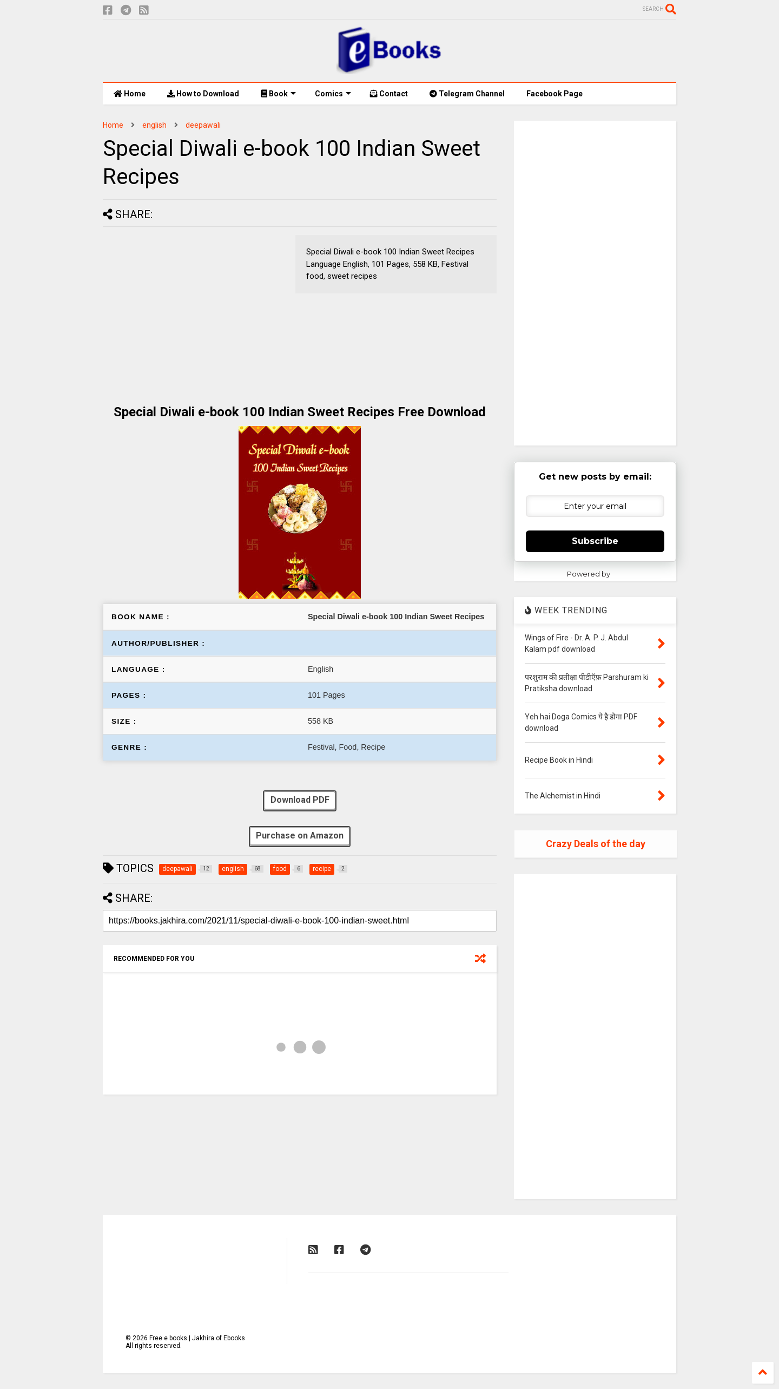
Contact (389, 93)
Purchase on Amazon (299, 836)
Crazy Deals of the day (595, 843)
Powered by (595, 573)
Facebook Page (554, 93)
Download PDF (299, 800)
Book (278, 93)
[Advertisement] (194, 310)
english (154, 125)
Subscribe (595, 541)
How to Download (203, 93)
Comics (333, 93)
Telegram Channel (467, 93)
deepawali (203, 125)
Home (130, 93)
